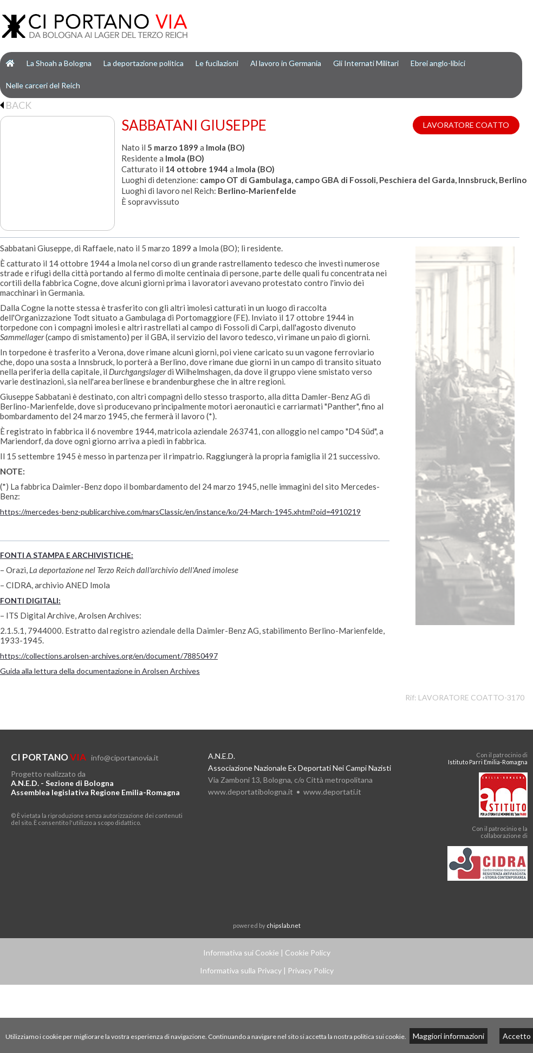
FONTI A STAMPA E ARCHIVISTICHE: (66, 555)
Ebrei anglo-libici (438, 63)
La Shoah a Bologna (59, 63)
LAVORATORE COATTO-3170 (471, 697)
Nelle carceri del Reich (43, 85)
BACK (15, 105)
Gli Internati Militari (366, 63)
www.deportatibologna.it (250, 791)
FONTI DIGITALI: (30, 600)
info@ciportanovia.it (125, 757)
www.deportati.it (332, 791)
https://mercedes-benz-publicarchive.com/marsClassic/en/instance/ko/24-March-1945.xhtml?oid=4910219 (180, 511)
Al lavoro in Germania (285, 63)
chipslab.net (283, 925)
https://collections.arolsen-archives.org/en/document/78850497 (109, 655)
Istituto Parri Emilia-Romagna (488, 761)
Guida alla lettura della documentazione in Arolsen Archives (100, 670)
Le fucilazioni (217, 63)
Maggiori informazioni (448, 1036)
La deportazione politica (143, 63)
